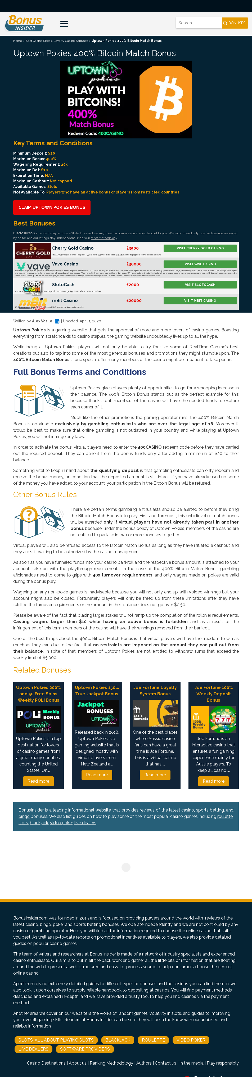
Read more (38, 781)
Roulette (153, 1040)
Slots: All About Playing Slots (56, 1040)
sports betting (210, 810)
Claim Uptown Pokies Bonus (52, 207)
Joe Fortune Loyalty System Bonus (155, 690)
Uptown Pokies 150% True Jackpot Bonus (97, 690)
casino (187, 810)
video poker (61, 822)
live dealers (85, 822)
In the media (191, 1063)
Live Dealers (33, 1049)
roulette (225, 816)
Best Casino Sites (37, 41)
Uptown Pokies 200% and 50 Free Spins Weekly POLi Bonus (38, 694)
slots (23, 822)
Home (17, 41)
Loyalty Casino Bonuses (71, 41)
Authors (144, 1063)
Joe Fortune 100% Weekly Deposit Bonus (214, 694)
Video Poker (191, 1040)
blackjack (39, 822)
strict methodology (104, 238)
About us (78, 1063)
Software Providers (85, 1049)
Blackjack (117, 1040)
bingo (24, 816)
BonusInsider (31, 810)
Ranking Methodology (111, 1063)
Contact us (165, 1063)
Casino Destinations (46, 1063)
